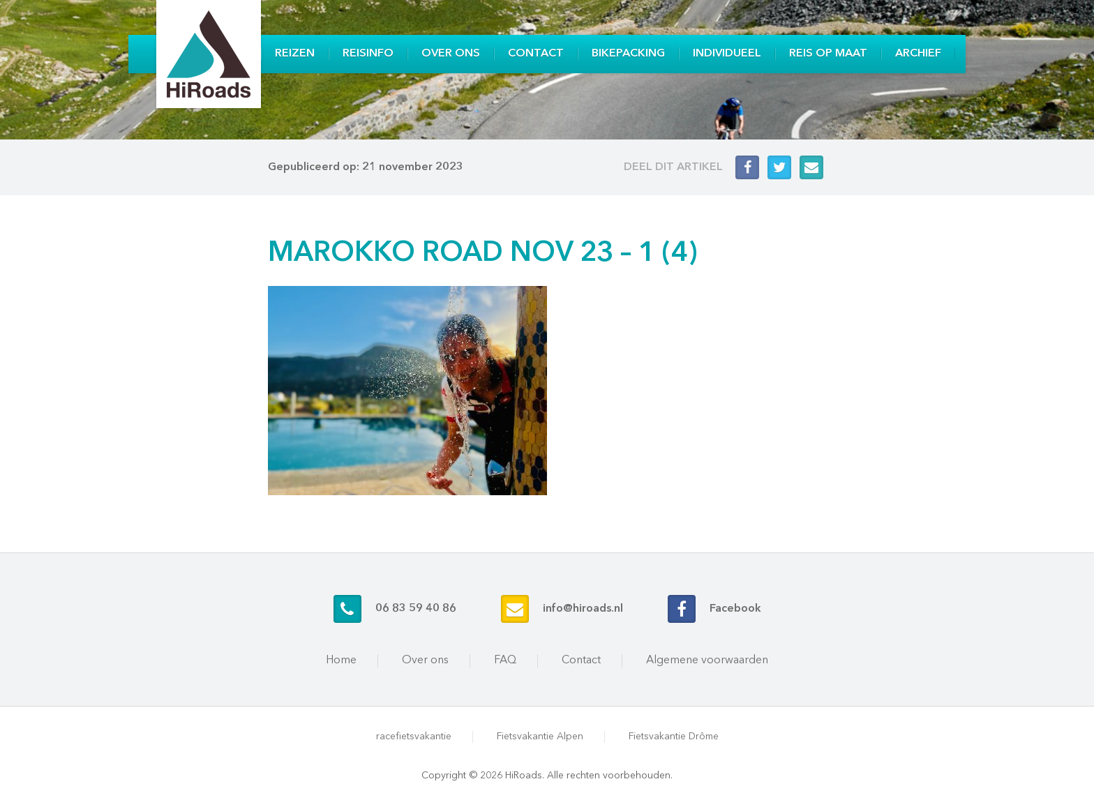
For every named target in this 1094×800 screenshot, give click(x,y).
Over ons (450, 53)
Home (341, 660)
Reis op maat (828, 53)
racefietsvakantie (413, 736)
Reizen (295, 53)
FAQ (505, 660)
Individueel (727, 53)
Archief (918, 53)
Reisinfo (368, 53)
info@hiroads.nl (583, 608)
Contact (536, 53)
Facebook (735, 608)
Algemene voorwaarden (707, 660)
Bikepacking (628, 53)
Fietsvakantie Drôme (674, 736)
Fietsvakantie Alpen (540, 736)
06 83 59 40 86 (415, 608)
